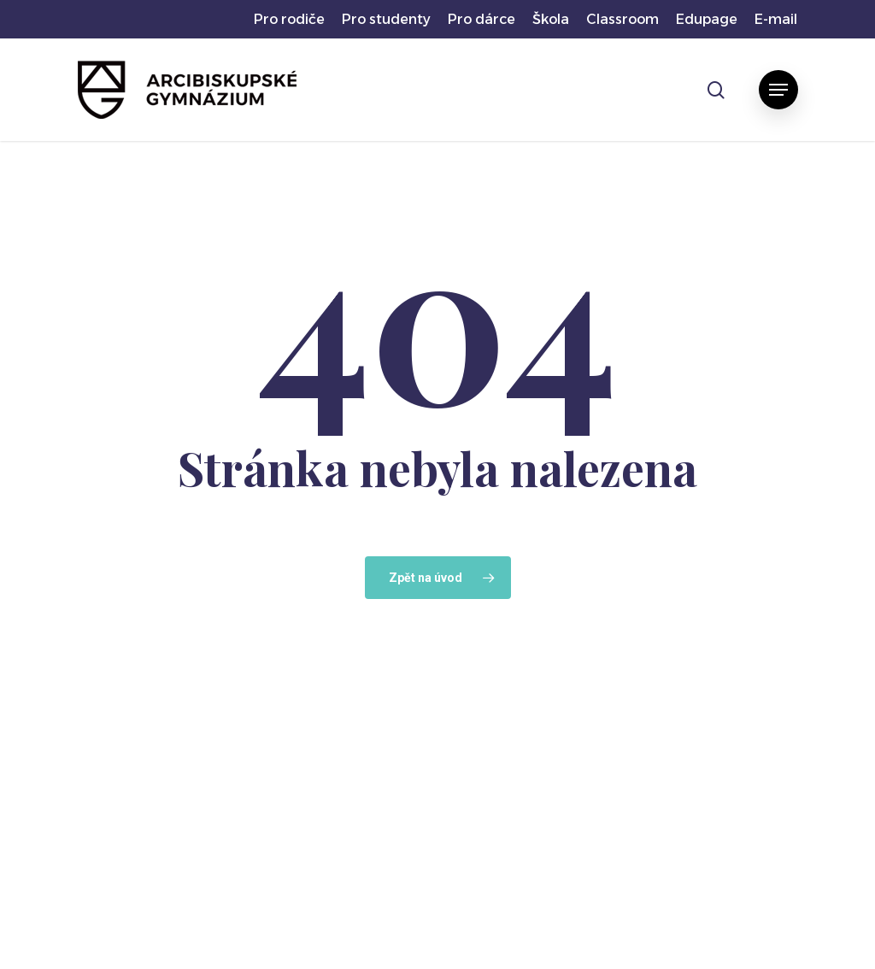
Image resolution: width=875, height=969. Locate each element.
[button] (778, 89)
